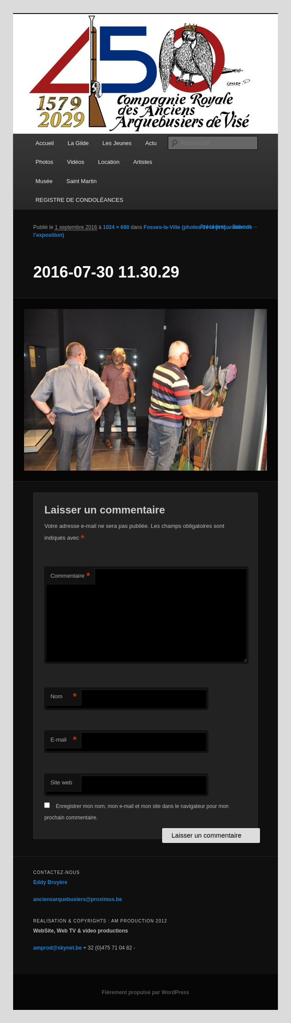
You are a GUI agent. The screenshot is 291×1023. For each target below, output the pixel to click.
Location (108, 162)
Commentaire (70, 576)
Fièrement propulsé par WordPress (145, 992)
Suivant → (245, 227)
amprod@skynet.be (57, 948)
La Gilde (78, 143)
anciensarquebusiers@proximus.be (77, 899)
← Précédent (209, 227)
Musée (43, 181)
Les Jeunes (117, 143)
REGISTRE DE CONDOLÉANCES (79, 200)
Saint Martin (81, 181)
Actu (151, 143)
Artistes (142, 162)
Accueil (44, 143)
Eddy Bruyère (50, 882)
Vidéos (75, 162)
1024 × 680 (116, 227)
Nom (63, 696)
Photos (44, 162)
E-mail (63, 740)
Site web (61, 782)
